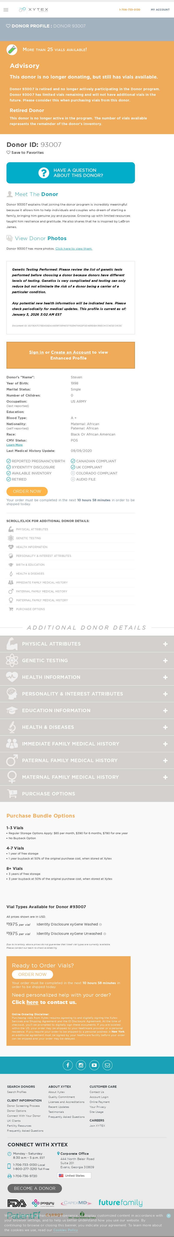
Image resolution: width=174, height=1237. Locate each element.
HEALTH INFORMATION (31, 547)
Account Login (99, 1097)
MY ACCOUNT (160, 9)
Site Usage (96, 1111)
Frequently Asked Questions (25, 1130)
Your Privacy (98, 1106)
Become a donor (34, 1188)
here (33, 1002)
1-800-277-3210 (25, 1169)
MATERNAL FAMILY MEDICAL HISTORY (42, 600)
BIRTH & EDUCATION (30, 564)
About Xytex (56, 1092)
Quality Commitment (61, 1097)
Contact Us (97, 1092)
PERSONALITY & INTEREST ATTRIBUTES (43, 555)
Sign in (36, 352)
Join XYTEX (97, 1125)
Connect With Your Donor (24, 1115)
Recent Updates (58, 1106)
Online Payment (100, 1101)
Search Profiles (16, 1092)
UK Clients (14, 1120)
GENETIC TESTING (28, 538)
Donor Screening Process (23, 1105)
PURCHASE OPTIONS (30, 609)
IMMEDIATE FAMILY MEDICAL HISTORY (42, 582)
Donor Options (16, 1110)
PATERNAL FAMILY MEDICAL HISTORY (41, 591)
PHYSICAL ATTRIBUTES (32, 529)
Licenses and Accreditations (66, 1101)
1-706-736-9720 (25, 1176)
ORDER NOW (27, 491)
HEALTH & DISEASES (30, 573)
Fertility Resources (19, 1125)
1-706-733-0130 (129, 9)
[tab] (87, 644)
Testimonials (56, 1111)
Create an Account (71, 352)
